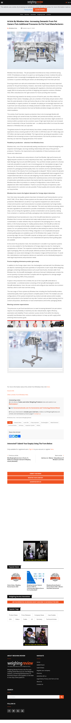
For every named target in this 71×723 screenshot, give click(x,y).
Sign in (68, 2)
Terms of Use (28, 10)
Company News (17, 430)
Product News (13, 623)
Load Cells (26, 430)
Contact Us (40, 692)
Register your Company (35, 486)
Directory (39, 681)
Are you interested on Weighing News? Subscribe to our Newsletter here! (35, 610)
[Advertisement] (37, 387)
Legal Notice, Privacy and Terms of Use (48, 687)
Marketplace (13, 412)
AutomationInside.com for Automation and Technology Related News (37, 416)
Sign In (31, 457)
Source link (10, 399)
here (48, 395)
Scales (25, 627)
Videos (17, 627)
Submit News (40, 676)
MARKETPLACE (41, 673)
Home (38, 670)
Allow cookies (40, 10)
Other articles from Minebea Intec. (17, 403)
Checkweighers (45, 430)
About (21, 14)
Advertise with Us (35, 490)
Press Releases (26, 623)
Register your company (43, 678)
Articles (38, 433)
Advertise (26, 14)
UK (32, 627)
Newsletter (33, 14)
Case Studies (52, 623)
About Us (39, 689)
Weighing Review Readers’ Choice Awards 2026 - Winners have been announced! (55, 595)
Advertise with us (41, 684)
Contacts (48, 14)
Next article (59, 463)
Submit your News (35, 482)
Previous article (12, 463)
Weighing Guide (41, 14)
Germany (21, 433)
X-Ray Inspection (35, 430)
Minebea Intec (12, 28)
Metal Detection (54, 430)
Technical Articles (12, 433)
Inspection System (30, 433)
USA (10, 627)
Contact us (37, 422)
